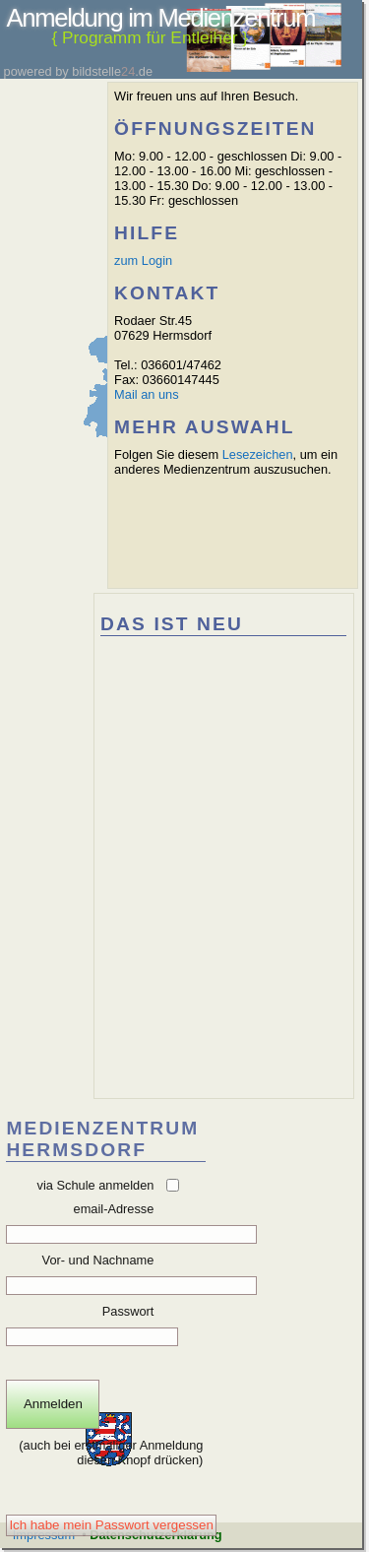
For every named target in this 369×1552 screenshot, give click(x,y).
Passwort (128, 1311)
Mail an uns (146, 394)
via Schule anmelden (95, 1185)
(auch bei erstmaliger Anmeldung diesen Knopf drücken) (110, 1452)
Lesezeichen (257, 454)
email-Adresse (114, 1208)
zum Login (143, 260)
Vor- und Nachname (98, 1260)
